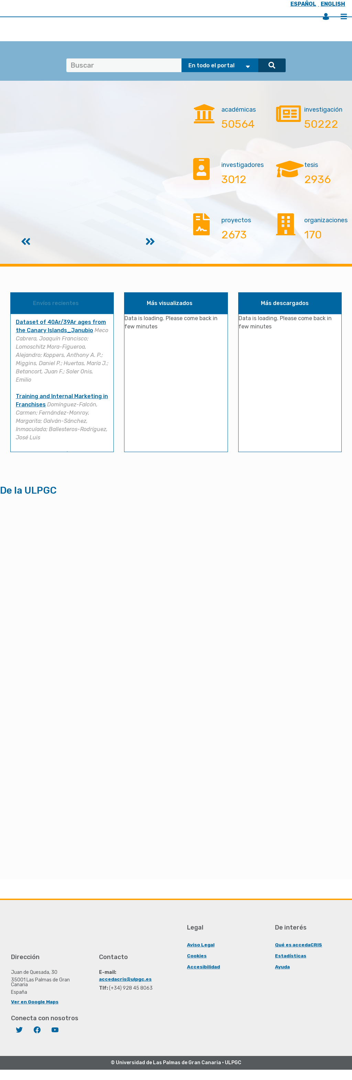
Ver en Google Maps (35, 1012)
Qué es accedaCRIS (299, 955)
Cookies (197, 966)
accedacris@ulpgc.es (125, 989)
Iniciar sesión (326, 16)
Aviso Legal (201, 955)
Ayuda (282, 977)
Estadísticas (291, 966)
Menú (344, 16)
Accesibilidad (203, 977)
